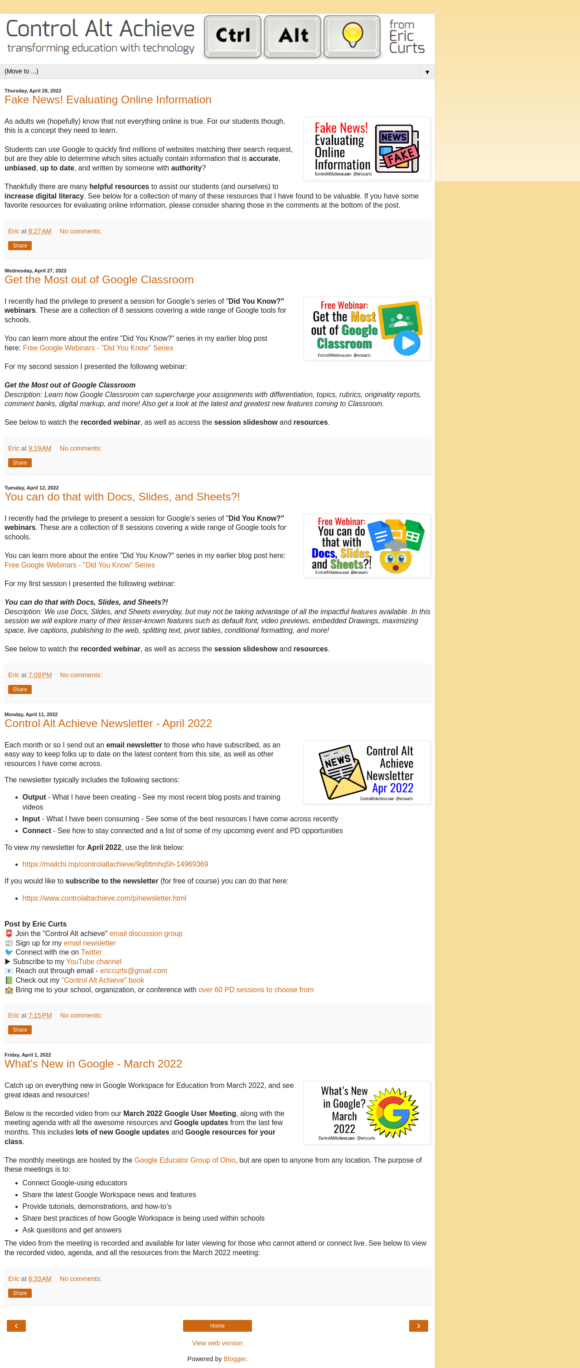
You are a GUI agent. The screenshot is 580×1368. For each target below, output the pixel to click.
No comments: (81, 231)
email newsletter (90, 943)
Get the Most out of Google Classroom (99, 279)
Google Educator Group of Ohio (185, 1160)
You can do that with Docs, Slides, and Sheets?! (122, 496)
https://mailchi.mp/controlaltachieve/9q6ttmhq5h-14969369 (115, 864)
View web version (217, 1343)
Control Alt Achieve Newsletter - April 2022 (108, 723)
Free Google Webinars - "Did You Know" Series (98, 348)
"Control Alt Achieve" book (103, 980)
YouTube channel (93, 961)
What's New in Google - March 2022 (93, 1064)
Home (217, 1326)
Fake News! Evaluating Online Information (108, 99)
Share (20, 246)
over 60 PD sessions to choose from (256, 990)
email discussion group (146, 933)
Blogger (235, 1359)
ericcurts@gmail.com (133, 971)
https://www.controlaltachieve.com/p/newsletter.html (105, 898)
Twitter (91, 952)
